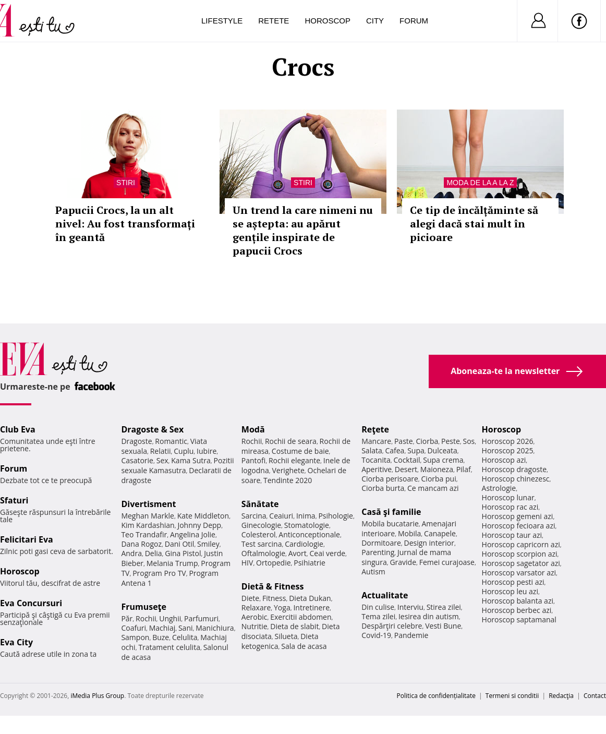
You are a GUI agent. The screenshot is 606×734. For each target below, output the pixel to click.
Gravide (403, 562)
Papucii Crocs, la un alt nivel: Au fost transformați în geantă (125, 223)
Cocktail (406, 460)
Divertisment (148, 504)
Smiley (208, 544)
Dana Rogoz (141, 544)
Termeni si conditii (512, 695)
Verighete (288, 470)
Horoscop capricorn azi (521, 544)
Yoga (282, 607)
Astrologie (499, 488)
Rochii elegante (294, 460)
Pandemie (411, 635)
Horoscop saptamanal (519, 619)
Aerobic (254, 617)
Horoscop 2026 (508, 441)
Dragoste (136, 441)
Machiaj (162, 628)
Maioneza (436, 469)
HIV (247, 563)
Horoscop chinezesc (516, 479)
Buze (160, 637)
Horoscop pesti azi (513, 582)
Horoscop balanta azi (517, 601)
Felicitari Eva (26, 539)
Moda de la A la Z (480, 182)
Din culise (377, 607)
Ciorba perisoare (389, 479)
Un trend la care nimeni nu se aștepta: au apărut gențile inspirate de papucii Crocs (303, 230)
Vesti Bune (443, 626)
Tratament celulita (169, 647)
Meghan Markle (147, 516)
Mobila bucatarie (390, 523)
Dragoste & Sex (152, 429)
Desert (406, 469)
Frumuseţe (143, 606)
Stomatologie (306, 525)
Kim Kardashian (147, 525)
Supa (416, 450)
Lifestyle (222, 20)
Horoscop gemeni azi (517, 516)
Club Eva (17, 429)
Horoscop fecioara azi (518, 526)
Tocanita (376, 460)
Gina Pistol (183, 553)
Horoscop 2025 (508, 450)
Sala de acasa (303, 646)
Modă (253, 429)
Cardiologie (304, 544)
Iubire (206, 451)
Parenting (377, 552)
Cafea (394, 450)
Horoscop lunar (508, 497)
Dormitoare (381, 543)
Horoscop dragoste (514, 469)
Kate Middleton (203, 516)
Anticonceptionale (309, 534)
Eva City (16, 642)
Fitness (274, 598)
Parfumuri (201, 618)
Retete (273, 20)
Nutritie (254, 626)
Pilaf (463, 469)
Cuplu (183, 451)
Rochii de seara (291, 441)
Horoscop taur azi (512, 535)
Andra (131, 553)
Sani (185, 628)
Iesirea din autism (428, 616)
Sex (162, 460)
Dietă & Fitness (272, 586)
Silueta (286, 636)
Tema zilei (378, 616)
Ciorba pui (438, 479)
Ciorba (427, 441)
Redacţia (561, 695)
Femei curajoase (447, 562)
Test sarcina (261, 544)
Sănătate (260, 504)
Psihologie (335, 516)
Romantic (171, 441)
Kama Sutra (190, 460)
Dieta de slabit (294, 626)
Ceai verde (327, 553)
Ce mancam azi (433, 488)
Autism (373, 571)
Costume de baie (300, 451)
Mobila (409, 533)
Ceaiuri (281, 516)
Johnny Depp (199, 525)
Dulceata (442, 450)
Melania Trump (172, 563)
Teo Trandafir (144, 534)
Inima (306, 516)
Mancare (376, 441)
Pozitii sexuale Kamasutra (177, 465)
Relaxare (256, 607)
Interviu (410, 607)
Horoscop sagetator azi (521, 563)
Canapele (440, 533)
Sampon (135, 637)
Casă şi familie (391, 512)
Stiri (125, 182)
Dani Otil (180, 544)
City (375, 20)
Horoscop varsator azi (519, 572)
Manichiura (215, 628)
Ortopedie (273, 563)
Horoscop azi (504, 460)
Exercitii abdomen (300, 617)
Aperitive (376, 469)
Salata (371, 450)
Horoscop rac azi (510, 507)
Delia (153, 553)
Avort (297, 553)
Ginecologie (261, 525)
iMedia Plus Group (97, 695)
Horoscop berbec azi (517, 610)
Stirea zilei (444, 607)
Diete (250, 598)
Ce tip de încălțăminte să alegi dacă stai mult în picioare (474, 223)
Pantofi (253, 460)
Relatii (160, 451)
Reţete (375, 429)
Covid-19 (376, 635)
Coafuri (133, 628)
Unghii (170, 618)
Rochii (146, 618)
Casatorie (137, 460)
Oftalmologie (263, 553)
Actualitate (384, 595)
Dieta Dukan (310, 598)
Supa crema (443, 460)
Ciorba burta (382, 488)
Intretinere (311, 607)
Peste (450, 441)
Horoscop (327, 20)
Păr (126, 618)
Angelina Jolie (192, 534)
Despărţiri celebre (391, 626)
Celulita (185, 637)
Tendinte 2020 (287, 480)
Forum (413, 20)
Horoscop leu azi (510, 591)
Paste (403, 441)
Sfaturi (14, 500)
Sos (469, 441)
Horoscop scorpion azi (519, 554)
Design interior (429, 543)
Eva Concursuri (31, 603)
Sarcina (253, 516)
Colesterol (258, 534)
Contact (595, 695)
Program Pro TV (159, 573)
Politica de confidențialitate (436, 695)
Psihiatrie (309, 563)
